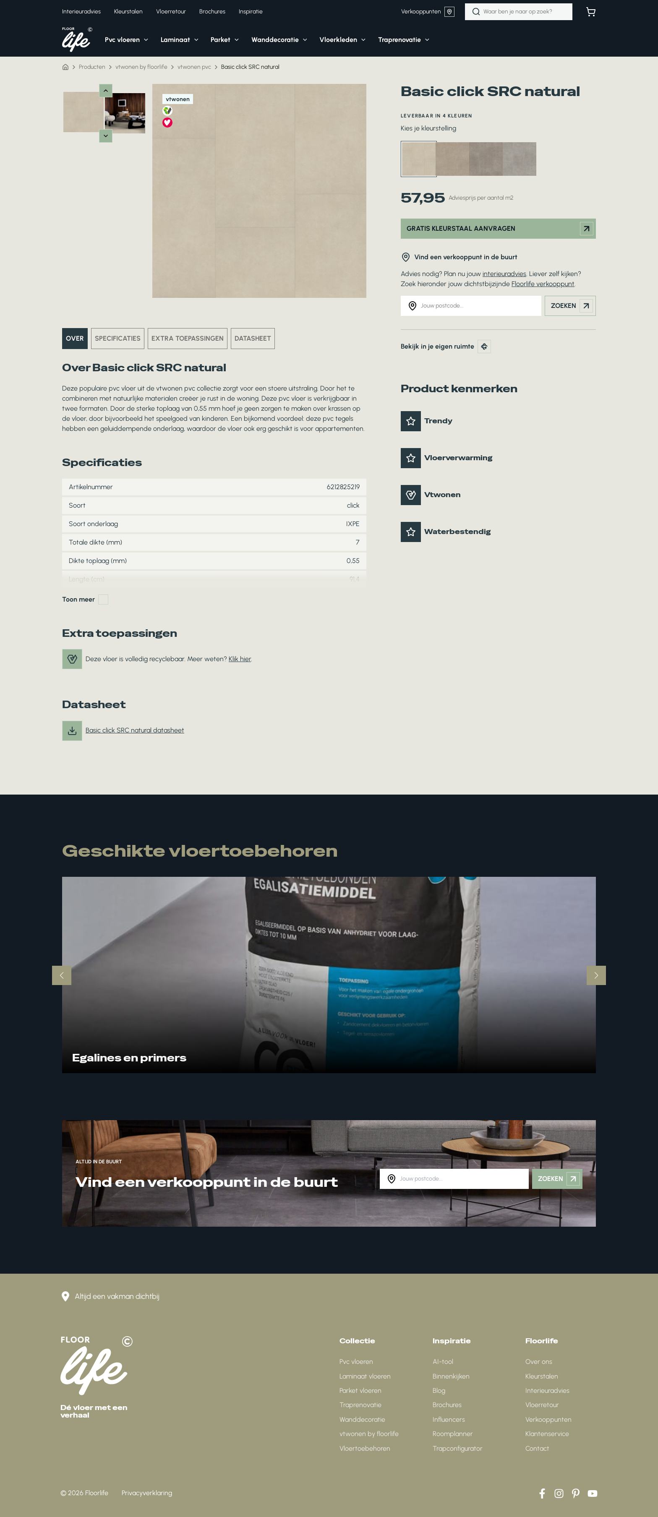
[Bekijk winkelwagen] (591, 12)
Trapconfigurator (458, 1448)
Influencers (449, 1419)
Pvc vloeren (356, 1362)
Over (75, 338)
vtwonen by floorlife (141, 66)
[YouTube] (593, 1493)
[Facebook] (542, 1493)
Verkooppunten (427, 12)
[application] (144, 40)
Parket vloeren (360, 1390)
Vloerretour (542, 1405)
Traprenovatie (360, 1405)
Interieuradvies (547, 1390)
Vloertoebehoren (364, 1448)
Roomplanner (453, 1434)
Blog (439, 1390)
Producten (92, 66)
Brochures (447, 1405)
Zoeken (572, 306)
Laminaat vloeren (365, 1376)
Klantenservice (547, 1434)
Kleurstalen (541, 1376)
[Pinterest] (576, 1493)
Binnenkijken (451, 1376)
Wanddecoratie (362, 1419)
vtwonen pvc (194, 66)
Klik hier (240, 659)
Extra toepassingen (187, 338)
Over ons (538, 1362)
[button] (120, 40)
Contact (537, 1448)
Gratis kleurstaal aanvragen (500, 228)
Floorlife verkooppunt (543, 284)
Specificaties (118, 338)
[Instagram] (559, 1493)
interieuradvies (504, 274)
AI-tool (443, 1362)
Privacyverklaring (147, 1493)
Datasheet (253, 338)
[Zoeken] (476, 11)
